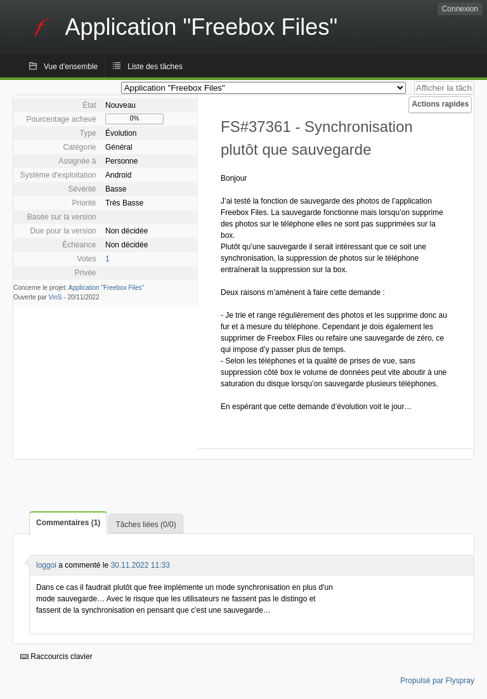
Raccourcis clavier (56, 656)
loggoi (46, 565)
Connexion (460, 8)
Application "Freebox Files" (106, 287)
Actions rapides (440, 104)
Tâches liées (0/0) (145, 524)
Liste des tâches (155, 66)
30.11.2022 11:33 (139, 565)
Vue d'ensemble (71, 66)
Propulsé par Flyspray (437, 680)
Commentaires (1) (68, 522)
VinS (55, 297)
